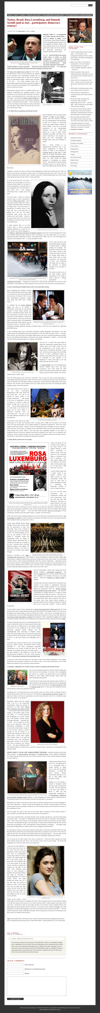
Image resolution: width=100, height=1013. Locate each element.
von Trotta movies (60, 920)
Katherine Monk (43, 754)
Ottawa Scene (75, 160)
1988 (63, 619)
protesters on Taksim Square (55, 577)
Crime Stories (74, 146)
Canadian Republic (76, 140)
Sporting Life (74, 163)
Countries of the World (77, 143)
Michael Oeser (76, 1007)
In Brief (33, 31)
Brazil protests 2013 (16, 918)
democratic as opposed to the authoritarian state (26, 656)
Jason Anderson (23, 754)
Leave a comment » (16, 934)
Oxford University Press (58, 156)
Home (10, 15)
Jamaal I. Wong (16, 938)
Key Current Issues (76, 157)
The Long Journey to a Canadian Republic (79, 15)
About (16, 15)
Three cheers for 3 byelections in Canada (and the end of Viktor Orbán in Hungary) (82, 94)
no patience (41, 574)
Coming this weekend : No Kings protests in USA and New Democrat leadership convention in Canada (81, 125)
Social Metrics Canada (54, 1009)
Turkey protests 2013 (48, 920)
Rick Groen (32, 754)
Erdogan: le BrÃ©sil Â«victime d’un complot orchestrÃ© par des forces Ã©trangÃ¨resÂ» (54, 60)
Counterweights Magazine (30, 1007)
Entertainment (74, 149)
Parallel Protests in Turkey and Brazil (18, 66)
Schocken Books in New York (52, 152)
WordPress (47, 1007)
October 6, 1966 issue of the (25, 233)
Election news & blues (34, 15)
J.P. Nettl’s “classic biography (29, 98)
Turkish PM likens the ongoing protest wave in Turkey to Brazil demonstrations (54, 57)
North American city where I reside (52, 694)
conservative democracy (54, 572)
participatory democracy (14, 281)
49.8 (23, 546)
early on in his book (54, 510)
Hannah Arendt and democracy (41, 918)
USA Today (74, 165)
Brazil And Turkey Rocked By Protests (43, 66)
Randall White (21, 31)
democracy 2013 (27, 918)
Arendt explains (46, 365)
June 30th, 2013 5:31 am (26, 938)
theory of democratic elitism (34, 920)
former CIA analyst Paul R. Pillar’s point (46, 609)
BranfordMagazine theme (64, 1007)
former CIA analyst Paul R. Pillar (19, 72)
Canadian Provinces (76, 138)
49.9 (15, 546)
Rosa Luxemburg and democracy (16, 920)
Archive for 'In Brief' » (77, 129)
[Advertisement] (30, 926)
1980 (55, 617)
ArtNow (22, 15)
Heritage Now (74, 151)
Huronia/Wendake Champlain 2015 (53, 15)
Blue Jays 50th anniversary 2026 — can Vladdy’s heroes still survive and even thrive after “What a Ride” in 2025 (81, 118)
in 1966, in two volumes (56, 116)
